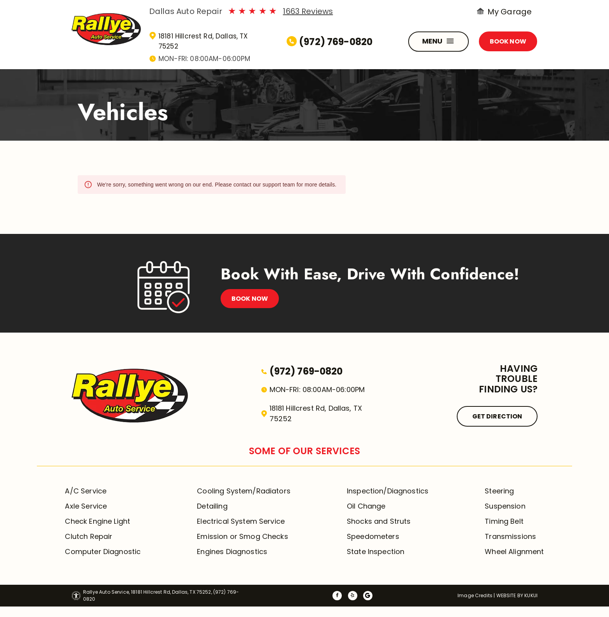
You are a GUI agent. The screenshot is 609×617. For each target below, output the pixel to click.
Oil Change (366, 506)
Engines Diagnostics (232, 551)
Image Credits (475, 595)
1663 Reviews (308, 11)
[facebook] (337, 596)
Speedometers (373, 536)
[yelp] (352, 596)
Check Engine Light (97, 521)
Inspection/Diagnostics (387, 491)
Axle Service (86, 506)
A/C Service (85, 491)
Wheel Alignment (514, 551)
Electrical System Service (241, 521)
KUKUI (531, 595)
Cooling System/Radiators (244, 491)
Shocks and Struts (379, 521)
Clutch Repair (88, 536)
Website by (510, 595)
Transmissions (510, 536)
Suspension (505, 506)
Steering (499, 491)
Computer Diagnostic (103, 551)
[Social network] (367, 596)
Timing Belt (504, 521)
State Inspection (375, 551)
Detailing (212, 506)
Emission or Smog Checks (242, 536)
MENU (439, 41)
